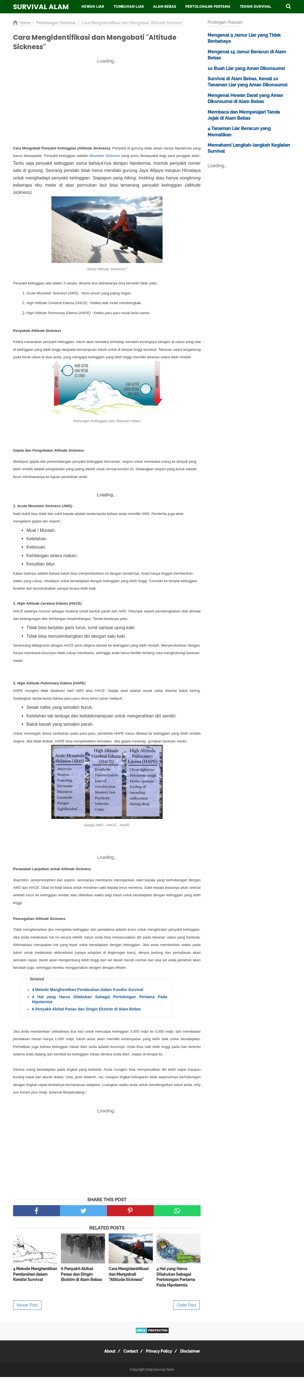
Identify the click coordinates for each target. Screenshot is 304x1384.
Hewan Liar (92, 7)
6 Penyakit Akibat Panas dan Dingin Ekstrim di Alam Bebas (86, 1016)
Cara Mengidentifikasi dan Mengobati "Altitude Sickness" (129, 1281)
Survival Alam (41, 7)
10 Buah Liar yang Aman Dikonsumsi (246, 68)
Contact (128, 1358)
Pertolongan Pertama (207, 7)
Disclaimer (196, 1358)
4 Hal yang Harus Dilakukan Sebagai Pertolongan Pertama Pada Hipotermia (99, 1006)
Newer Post (27, 1312)
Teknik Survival (255, 7)
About (103, 1358)
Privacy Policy (161, 1358)
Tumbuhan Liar (129, 7)
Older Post (186, 1312)
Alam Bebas (164, 7)
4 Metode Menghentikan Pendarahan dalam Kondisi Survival (87, 996)
